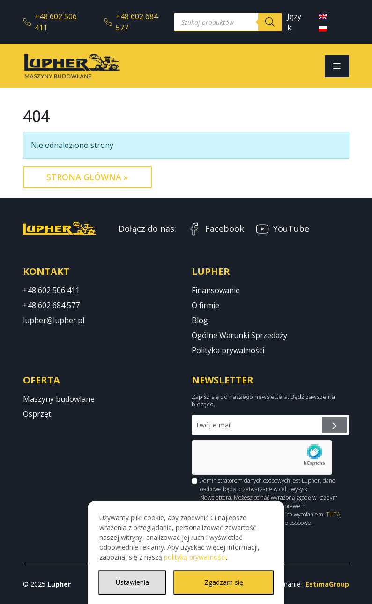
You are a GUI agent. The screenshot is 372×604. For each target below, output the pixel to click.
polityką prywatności (195, 556)
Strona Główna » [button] (87, 177)
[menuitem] (323, 15)
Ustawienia (132, 582)
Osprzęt (37, 414)
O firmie (205, 305)
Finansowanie (216, 290)
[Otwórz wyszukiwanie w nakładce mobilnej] (228, 22)
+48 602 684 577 (131, 22)
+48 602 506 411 (50, 22)
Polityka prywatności (228, 350)
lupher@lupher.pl (53, 320)
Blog (200, 320)
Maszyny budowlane (59, 399)
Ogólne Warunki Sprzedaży (239, 335)
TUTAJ (334, 514)
